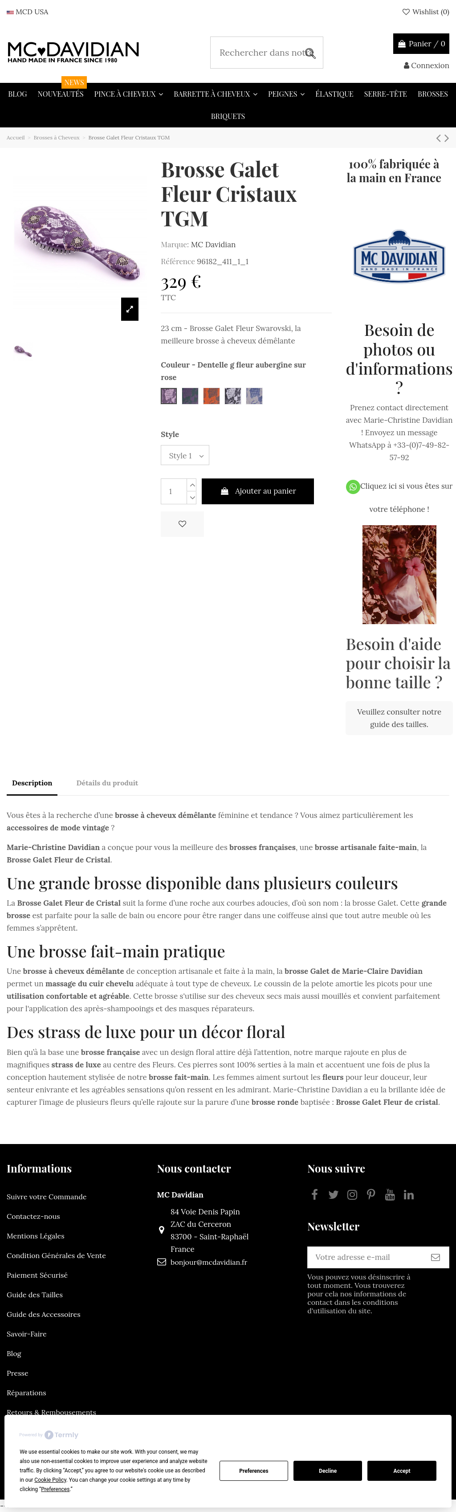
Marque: (175, 244)
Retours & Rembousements (51, 1412)
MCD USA (27, 11)
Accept (402, 1471)
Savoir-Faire (27, 1333)
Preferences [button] (55, 1489)
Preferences (254, 1471)
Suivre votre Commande (46, 1196)
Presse (17, 1373)
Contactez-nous (33, 1216)
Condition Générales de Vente (56, 1255)
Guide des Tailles (35, 1294)
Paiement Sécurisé (37, 1275)
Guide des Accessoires (44, 1314)
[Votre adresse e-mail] (356, 1259)
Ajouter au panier (258, 494)
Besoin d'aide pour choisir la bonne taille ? (398, 662)
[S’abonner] (435, 1259)
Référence (178, 261)
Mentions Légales (36, 1235)
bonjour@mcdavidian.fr (200, 1262)
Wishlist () (425, 11)
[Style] (188, 457)
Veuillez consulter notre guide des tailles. (399, 718)
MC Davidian (213, 244)
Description (32, 782)
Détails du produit (107, 782)
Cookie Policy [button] (50, 1480)
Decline (328, 1471)
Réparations (26, 1392)
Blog (14, 1353)
